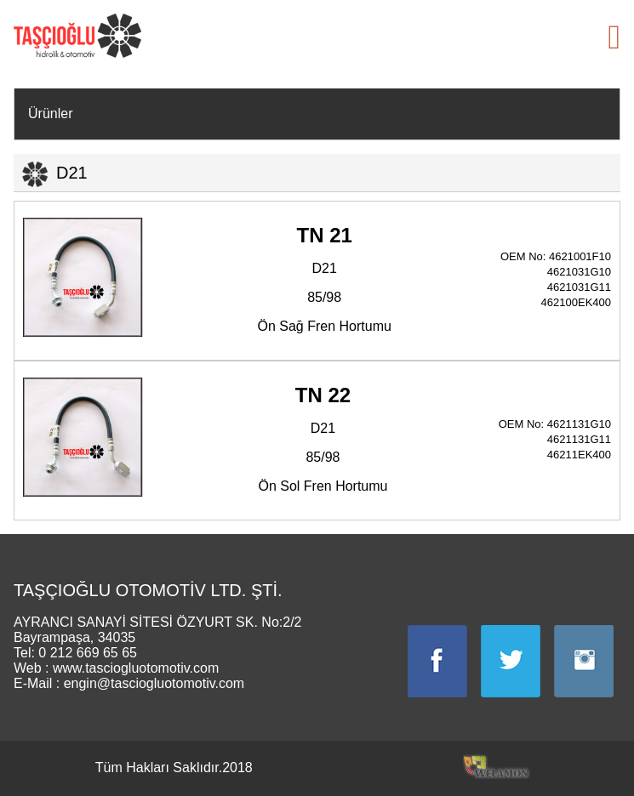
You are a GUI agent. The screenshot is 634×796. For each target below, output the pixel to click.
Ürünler (50, 113)
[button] (614, 37)
